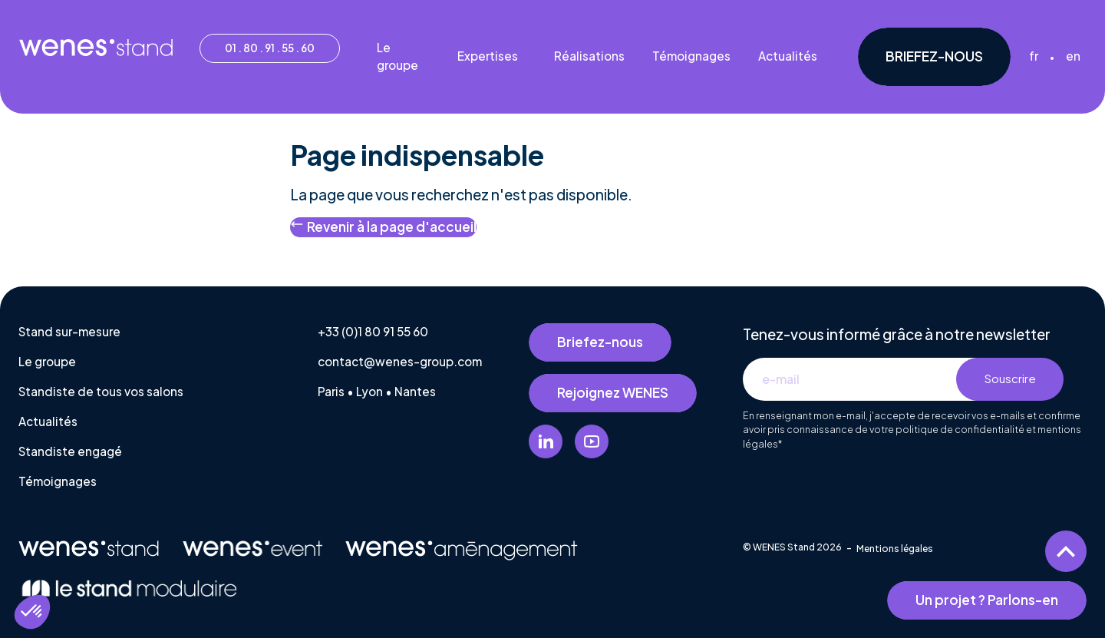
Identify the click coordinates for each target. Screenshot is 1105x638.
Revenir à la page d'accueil (383, 226)
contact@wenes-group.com (400, 361)
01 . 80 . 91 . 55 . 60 (270, 48)
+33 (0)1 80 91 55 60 (373, 331)
